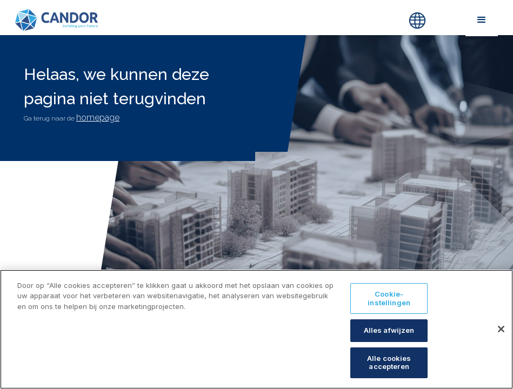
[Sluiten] (501, 329)
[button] (481, 20)
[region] (256, 329)
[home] (176, 20)
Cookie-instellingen (389, 298)
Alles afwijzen (389, 330)
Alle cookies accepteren (389, 362)
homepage (97, 117)
